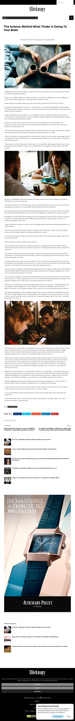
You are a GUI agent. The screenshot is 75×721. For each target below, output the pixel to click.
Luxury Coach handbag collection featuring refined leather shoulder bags (34, 449)
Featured (10, 406)
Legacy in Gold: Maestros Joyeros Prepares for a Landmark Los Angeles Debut (35, 477)
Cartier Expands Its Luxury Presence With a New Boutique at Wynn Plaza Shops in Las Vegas (39, 646)
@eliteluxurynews (45, 698)
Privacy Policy (33, 704)
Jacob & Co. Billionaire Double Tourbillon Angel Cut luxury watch (31, 439)
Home (26, 711)
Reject (68, 716)
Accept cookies (58, 716)
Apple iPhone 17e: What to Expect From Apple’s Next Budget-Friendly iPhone (35, 636)
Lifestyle (15, 406)
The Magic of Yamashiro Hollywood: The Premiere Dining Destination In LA (34, 468)
